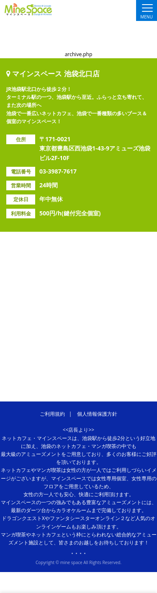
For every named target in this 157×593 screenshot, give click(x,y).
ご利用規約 (52, 413)
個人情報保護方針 (97, 413)
